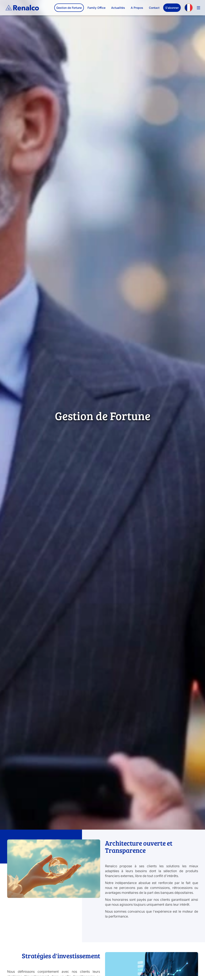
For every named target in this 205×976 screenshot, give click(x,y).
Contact (154, 7)
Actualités (118, 7)
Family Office (96, 7)
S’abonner (172, 7)
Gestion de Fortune (69, 7)
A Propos (137, 7)
